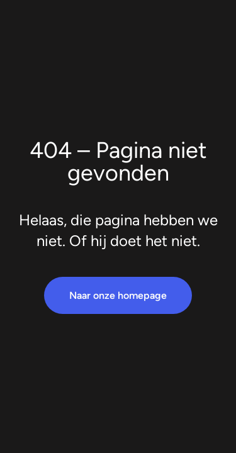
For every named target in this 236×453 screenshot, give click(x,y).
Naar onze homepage (118, 295)
